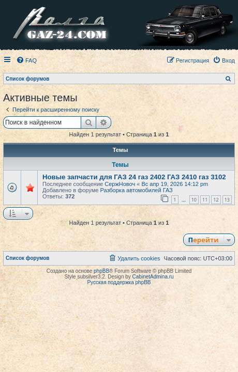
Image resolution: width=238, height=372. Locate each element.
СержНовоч (120, 184)
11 (204, 199)
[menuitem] (26, 60)
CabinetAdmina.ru (153, 277)
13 (227, 199)
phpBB (101, 271)
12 (215, 199)
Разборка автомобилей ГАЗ (136, 190)
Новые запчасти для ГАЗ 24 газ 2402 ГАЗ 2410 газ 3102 (134, 177)
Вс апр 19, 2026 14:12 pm (174, 184)
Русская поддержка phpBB (119, 282)
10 (194, 199)
